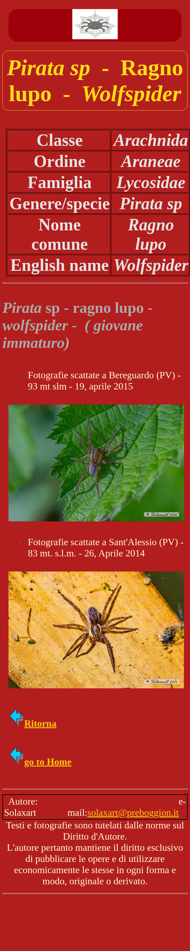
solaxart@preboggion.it (133, 812)
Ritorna (32, 723)
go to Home (39, 761)
